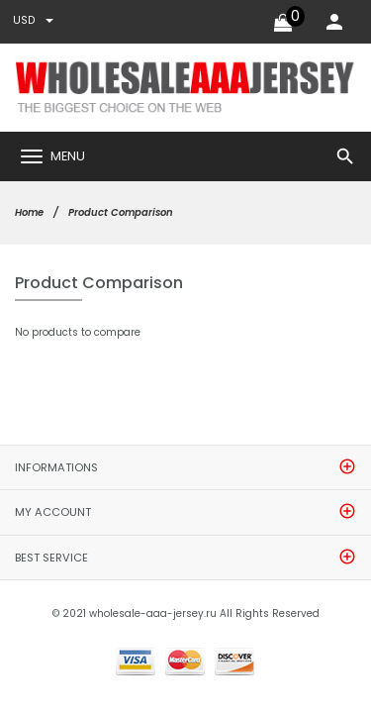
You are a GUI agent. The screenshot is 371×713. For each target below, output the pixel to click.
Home (29, 212)
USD (33, 20)
